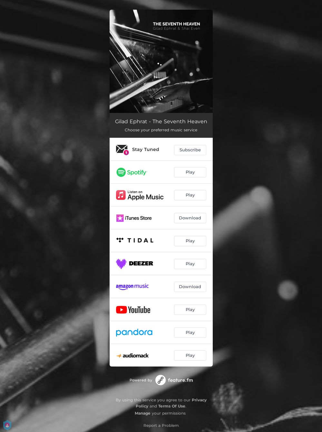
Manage (143, 413)
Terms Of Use (171, 406)
